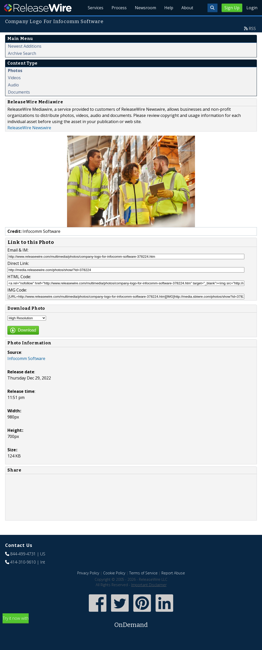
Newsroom (145, 8)
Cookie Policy (114, 573)
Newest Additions (24, 46)
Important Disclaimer (149, 584)
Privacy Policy (88, 573)
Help (168, 8)
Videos (14, 78)
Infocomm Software (26, 358)
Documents (19, 92)
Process (119, 8)
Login (251, 8)
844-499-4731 (23, 554)
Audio (13, 85)
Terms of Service (143, 573)
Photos (15, 70)
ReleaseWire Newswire (29, 128)
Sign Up (231, 8)
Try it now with (131, 622)
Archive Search (22, 53)
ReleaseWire (38, 8)
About (187, 8)
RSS (252, 28)
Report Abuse (173, 573)
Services (95, 8)
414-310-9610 (23, 562)
